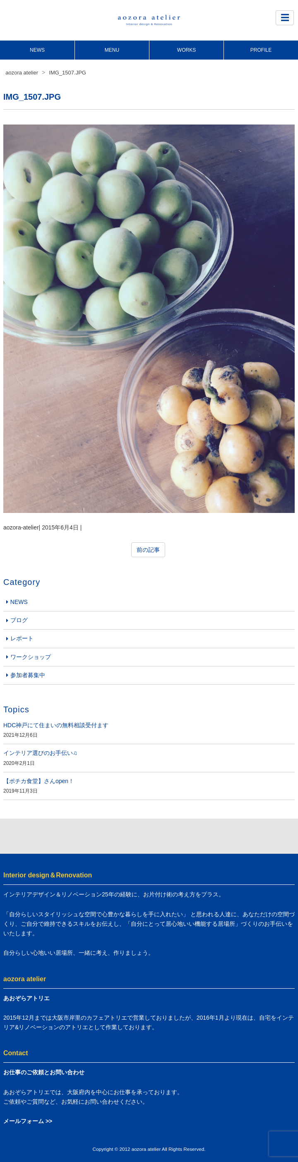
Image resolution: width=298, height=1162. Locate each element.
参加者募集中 (27, 675)
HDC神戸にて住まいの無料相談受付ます (55, 725)
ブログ (19, 620)
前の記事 (148, 549)
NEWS (37, 50)
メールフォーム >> (27, 1121)
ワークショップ (30, 657)
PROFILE (261, 50)
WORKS (186, 50)
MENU (112, 50)
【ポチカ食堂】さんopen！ (38, 781)
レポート (22, 638)
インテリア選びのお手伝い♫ (40, 753)
